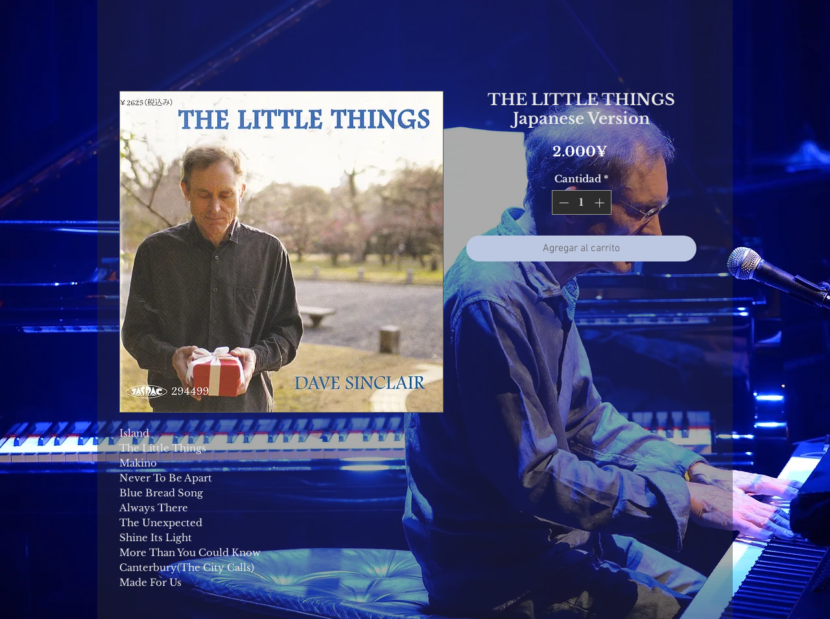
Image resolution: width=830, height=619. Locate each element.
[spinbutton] (581, 203)
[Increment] (601, 203)
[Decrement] (562, 203)
